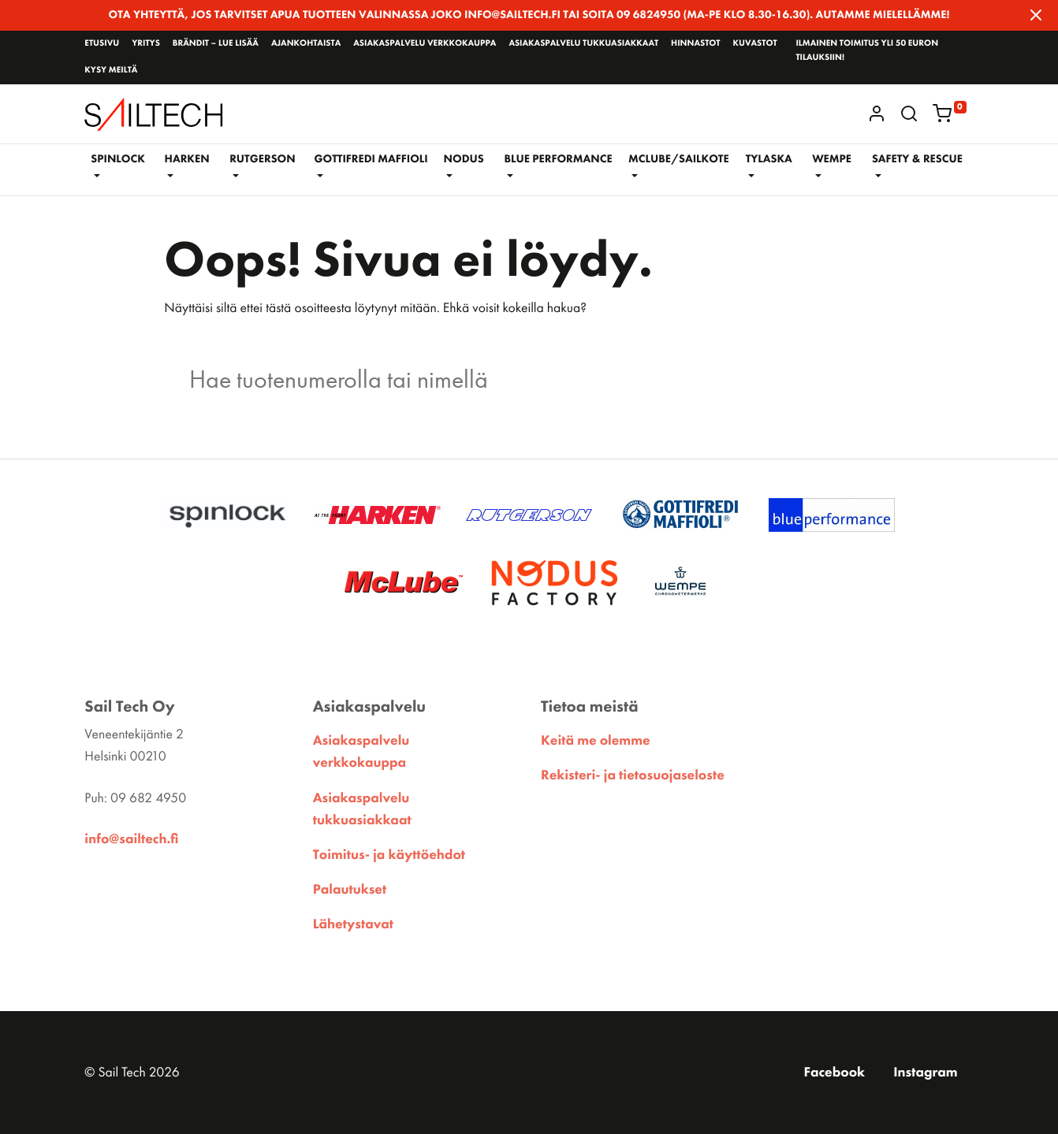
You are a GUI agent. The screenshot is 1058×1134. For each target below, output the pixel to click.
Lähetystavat (353, 924)
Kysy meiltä (110, 70)
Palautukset (350, 889)
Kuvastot (754, 43)
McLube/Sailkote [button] (678, 159)
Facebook (834, 1072)
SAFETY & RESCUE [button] (917, 159)
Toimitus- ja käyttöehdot (389, 855)
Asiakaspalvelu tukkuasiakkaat (583, 43)
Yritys (146, 43)
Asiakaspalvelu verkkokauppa (424, 43)
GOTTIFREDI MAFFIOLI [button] (370, 159)
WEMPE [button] (831, 159)
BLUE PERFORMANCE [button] (559, 159)
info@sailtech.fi (131, 839)
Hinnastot (695, 43)
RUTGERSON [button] (262, 159)
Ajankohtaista (306, 43)
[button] (909, 113)
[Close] (1036, 15)
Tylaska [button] (769, 159)
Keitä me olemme (595, 740)
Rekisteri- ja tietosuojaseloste (633, 775)
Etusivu (101, 43)
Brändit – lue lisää (216, 43)
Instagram (925, 1072)
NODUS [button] (464, 159)
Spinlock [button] (117, 159)
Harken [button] (187, 159)
